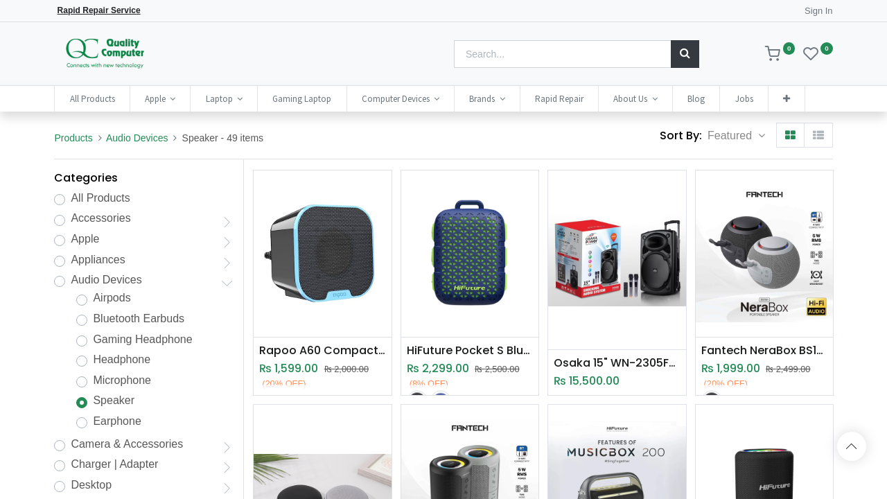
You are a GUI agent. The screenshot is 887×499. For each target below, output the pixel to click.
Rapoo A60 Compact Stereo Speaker (322, 350)
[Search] (685, 54)
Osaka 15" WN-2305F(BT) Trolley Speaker (617, 363)
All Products (100, 198)
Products (73, 137)
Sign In (818, 11)
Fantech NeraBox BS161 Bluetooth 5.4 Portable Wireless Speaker (764, 350)
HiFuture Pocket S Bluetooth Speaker (470, 350)
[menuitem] (92, 98)
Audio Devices (137, 137)
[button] (786, 98)
